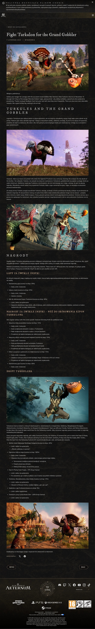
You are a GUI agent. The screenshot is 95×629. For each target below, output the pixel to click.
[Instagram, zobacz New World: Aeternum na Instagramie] (84, 585)
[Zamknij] (92, 2)
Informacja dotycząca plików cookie (46, 613)
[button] (48, 67)
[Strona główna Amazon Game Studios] (18, 602)
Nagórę (47, 588)
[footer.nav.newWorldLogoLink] (18, 587)
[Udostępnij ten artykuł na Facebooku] (25, 556)
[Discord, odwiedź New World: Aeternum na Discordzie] (59, 585)
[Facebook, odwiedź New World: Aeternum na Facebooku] (74, 585)
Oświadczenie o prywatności (51, 612)
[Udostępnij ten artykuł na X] (20, 556)
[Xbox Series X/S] (53, 603)
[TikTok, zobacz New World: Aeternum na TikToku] (89, 585)
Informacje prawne (39, 612)
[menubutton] (93, 15)
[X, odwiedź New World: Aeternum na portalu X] (69, 585)
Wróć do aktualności (17, 27)
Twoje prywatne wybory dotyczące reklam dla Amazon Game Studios (46, 614)
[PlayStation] (37, 602)
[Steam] (46, 608)
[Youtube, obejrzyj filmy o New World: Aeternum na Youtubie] (79, 585)
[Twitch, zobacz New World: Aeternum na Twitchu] (64, 585)
